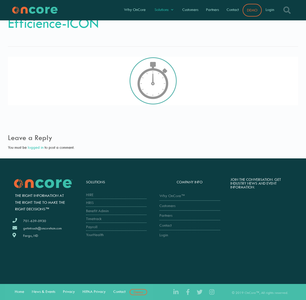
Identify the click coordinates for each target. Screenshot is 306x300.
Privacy (69, 291)
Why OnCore (135, 9)
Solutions (164, 10)
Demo (138, 292)
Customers (190, 9)
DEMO (252, 10)
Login (270, 9)
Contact (233, 9)
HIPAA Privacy (94, 291)
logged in (36, 147)
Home (19, 291)
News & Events (43, 291)
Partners (212, 9)
